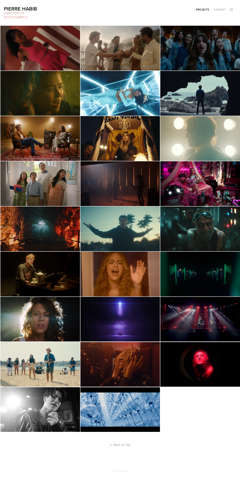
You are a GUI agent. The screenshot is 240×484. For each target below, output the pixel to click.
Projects (202, 9)
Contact (220, 9)
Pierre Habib (20, 8)
